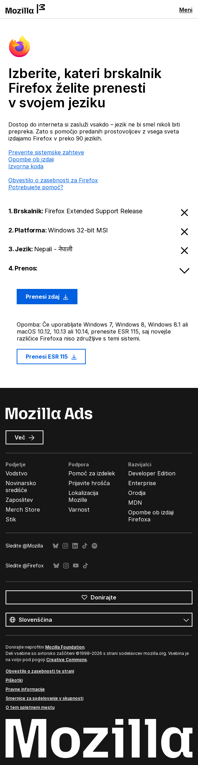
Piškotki (14, 680)
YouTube (76, 565)
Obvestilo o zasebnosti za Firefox (53, 180)
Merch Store (23, 509)
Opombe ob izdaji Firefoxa (151, 516)
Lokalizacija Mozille (83, 496)
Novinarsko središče (21, 487)
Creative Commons (66, 659)
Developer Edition (151, 473)
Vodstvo (16, 473)
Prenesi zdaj (47, 296)
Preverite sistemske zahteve (46, 152)
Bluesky (55, 546)
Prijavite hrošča (89, 483)
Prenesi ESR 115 (51, 356)
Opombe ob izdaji (31, 159)
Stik (11, 519)
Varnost (79, 509)
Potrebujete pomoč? (35, 187)
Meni (185, 9)
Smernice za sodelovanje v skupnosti (44, 698)
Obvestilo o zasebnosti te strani (40, 671)
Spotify (94, 546)
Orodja (137, 492)
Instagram (65, 546)
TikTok (85, 546)
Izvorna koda (25, 166)
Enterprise (142, 483)
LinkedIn (75, 546)
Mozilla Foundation (64, 647)
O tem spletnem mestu (30, 707)
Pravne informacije (25, 689)
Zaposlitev (19, 499)
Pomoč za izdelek (91, 473)
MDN (135, 502)
